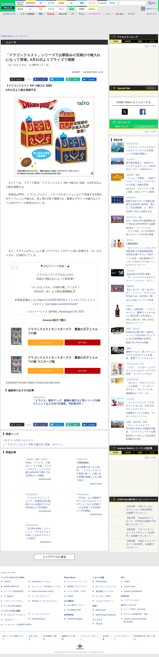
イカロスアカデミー (104, 601)
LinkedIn (91, 79)
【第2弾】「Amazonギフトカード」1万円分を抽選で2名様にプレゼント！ (141, 521)
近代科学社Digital (74, 619)
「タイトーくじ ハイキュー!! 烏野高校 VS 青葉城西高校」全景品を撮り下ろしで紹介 (140, 251)
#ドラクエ (70, 299)
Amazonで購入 (46, 342)
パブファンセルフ (132, 600)
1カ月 (152, 41)
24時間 (128, 41)
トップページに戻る (54, 556)
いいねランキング (146, 127)
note (75, 79)
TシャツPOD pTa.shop (134, 609)
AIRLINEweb (101, 581)
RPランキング (121, 127)
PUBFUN (125, 596)
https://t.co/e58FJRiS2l (51, 299)
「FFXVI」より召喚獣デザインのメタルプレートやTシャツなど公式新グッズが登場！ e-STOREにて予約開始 (89, 504)
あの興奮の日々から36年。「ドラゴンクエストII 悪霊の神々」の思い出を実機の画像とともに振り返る (89, 473)
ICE (122, 577)
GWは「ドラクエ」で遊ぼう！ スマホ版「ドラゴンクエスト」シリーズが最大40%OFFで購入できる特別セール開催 (38, 469)
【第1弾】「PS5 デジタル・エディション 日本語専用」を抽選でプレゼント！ (140, 509)
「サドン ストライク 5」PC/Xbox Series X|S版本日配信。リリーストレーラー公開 (140, 428)
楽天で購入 (82, 342)
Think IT (7, 581)
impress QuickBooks (133, 591)
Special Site (123, 88)
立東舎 (70, 596)
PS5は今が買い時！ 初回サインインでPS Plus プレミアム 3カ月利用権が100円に (140, 335)
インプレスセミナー (40, 596)
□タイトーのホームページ (18, 440)
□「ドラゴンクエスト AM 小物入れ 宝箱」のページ (33, 444)
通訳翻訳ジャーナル (104, 591)
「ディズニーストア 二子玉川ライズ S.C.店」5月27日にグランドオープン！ (140, 405)
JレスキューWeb (103, 596)
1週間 (139, 41)
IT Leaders (8, 596)
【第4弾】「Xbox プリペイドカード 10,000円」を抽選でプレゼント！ (141, 544)
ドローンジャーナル (13, 601)
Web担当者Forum (11, 586)
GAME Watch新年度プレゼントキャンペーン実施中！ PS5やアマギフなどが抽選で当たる (137, 500)
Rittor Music (69, 577)
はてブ (59, 79)
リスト (28, 79)
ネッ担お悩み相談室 (13, 606)
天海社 (127, 581)
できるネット (10, 620)
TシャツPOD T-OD (76, 591)
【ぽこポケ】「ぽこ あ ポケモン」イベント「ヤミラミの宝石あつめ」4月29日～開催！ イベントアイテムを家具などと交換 (140, 296)
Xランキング (123, 122)
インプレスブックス (40, 614)
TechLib (99, 624)
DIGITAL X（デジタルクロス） (45, 601)
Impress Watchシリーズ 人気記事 (134, 448)
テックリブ (97, 620)
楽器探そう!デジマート (77, 586)
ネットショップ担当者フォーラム (46, 586)
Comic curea (129, 586)
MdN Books (101, 610)
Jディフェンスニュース (106, 586)
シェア (42, 79)
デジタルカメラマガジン (14, 615)
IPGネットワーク (128, 605)
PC (72, 14)
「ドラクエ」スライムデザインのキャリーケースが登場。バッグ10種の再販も (140, 150)
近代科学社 (69, 615)
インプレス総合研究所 (14, 591)
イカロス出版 (98, 577)
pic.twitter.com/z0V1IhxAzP (62, 304)
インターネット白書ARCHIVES (17, 624)
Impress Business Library (43, 591)
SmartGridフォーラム (41, 581)
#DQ (46, 266)
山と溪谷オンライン (76, 605)
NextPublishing (38, 619)
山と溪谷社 (69, 601)
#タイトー (41, 304)
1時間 (115, 41)
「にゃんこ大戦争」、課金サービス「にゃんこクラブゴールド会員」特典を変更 (140, 181)
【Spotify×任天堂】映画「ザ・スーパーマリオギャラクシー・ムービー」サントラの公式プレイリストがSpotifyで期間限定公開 (141, 280)
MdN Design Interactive (106, 615)
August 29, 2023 (74, 311)
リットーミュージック (77, 581)
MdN (94, 606)
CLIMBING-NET (74, 610)
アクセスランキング (127, 37)
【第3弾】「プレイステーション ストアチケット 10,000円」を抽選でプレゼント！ (140, 532)
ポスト (19, 79)
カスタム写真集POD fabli (135, 614)
